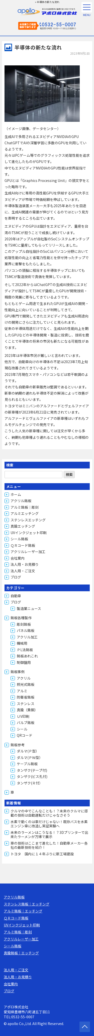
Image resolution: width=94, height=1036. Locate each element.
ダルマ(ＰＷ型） (30, 757)
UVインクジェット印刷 (29, 532)
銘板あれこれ (27, 655)
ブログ (16, 577)
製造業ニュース (29, 608)
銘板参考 (18, 744)
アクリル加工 (27, 636)
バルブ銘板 (25, 722)
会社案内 (18, 558)
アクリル (24, 678)
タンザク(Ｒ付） (30, 782)
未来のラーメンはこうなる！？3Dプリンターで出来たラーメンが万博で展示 (49, 834)
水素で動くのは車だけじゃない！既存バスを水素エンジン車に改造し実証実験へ (49, 824)
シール (22, 729)
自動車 (16, 595)
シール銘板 (19, 538)
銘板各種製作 (21, 617)
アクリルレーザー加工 (28, 551)
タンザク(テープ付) (32, 770)
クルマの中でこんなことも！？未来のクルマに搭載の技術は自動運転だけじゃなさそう (49, 813)
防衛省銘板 (25, 697)
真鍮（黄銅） (27, 709)
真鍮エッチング (23, 526)
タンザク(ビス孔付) (32, 776)
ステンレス (25, 703)
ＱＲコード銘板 (23, 545)
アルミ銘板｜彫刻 (25, 507)
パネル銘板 (25, 630)
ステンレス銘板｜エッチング (26, 903)
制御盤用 (24, 662)
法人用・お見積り (25, 564)
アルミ (22, 690)
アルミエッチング (25, 513)
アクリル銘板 (21, 500)
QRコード (24, 735)
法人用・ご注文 (23, 570)
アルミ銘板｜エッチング (23, 910)
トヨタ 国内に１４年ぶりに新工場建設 (42, 853)
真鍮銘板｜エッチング (21, 952)
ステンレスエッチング (28, 519)
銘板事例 (18, 671)
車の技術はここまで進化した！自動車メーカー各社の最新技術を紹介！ (49, 845)
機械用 (22, 643)
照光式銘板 (25, 684)
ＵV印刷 (23, 716)
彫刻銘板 (24, 624)
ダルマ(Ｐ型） (28, 750)
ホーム (16, 494)
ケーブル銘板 (27, 763)
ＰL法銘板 (25, 649)
